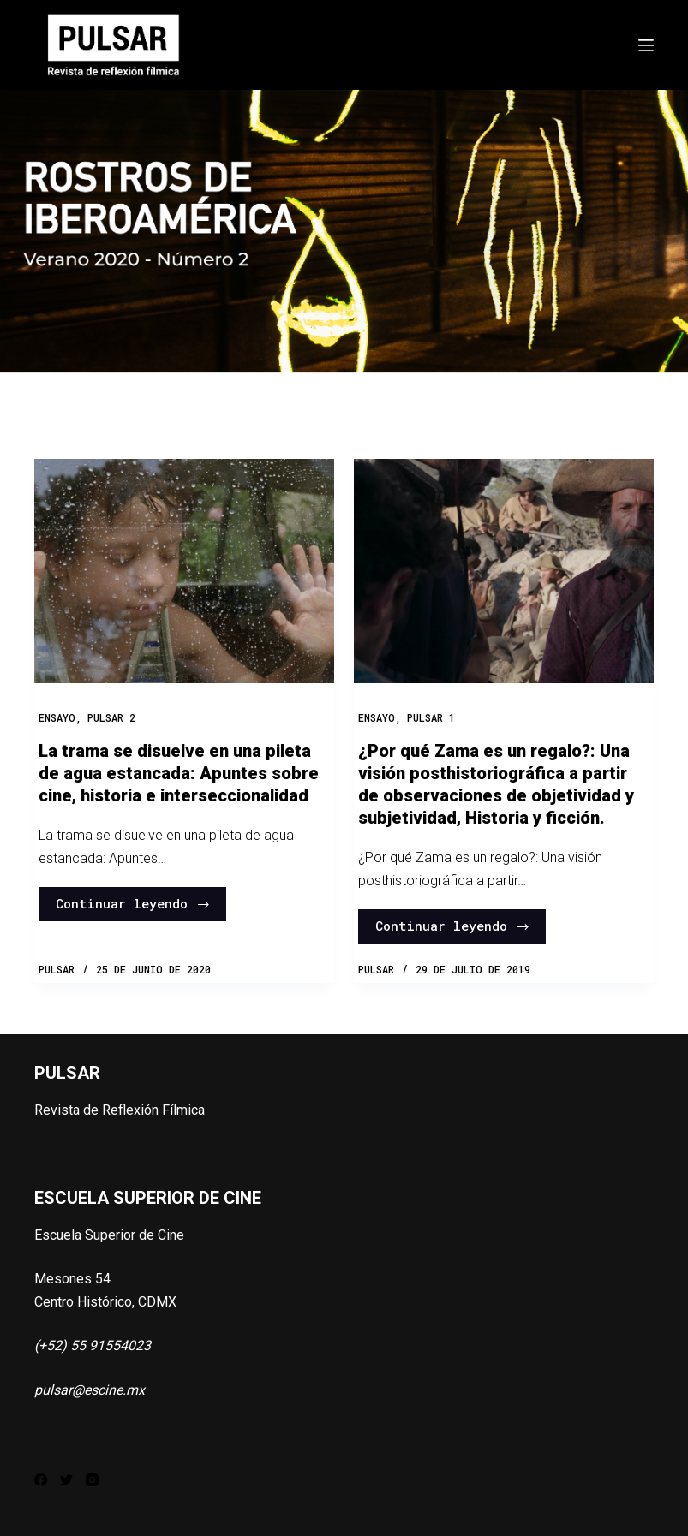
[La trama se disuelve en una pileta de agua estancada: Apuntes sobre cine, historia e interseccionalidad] (184, 571)
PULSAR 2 (111, 717)
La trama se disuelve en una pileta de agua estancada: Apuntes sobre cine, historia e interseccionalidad (179, 773)
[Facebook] (40, 1479)
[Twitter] (66, 1479)
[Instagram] (92, 1479)
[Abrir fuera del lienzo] (646, 45)
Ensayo (57, 717)
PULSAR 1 (431, 717)
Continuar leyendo (133, 903)
